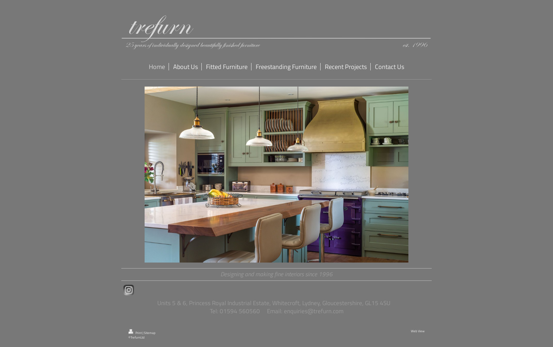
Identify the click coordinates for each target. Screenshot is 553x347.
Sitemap (150, 332)
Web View (418, 331)
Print (135, 332)
